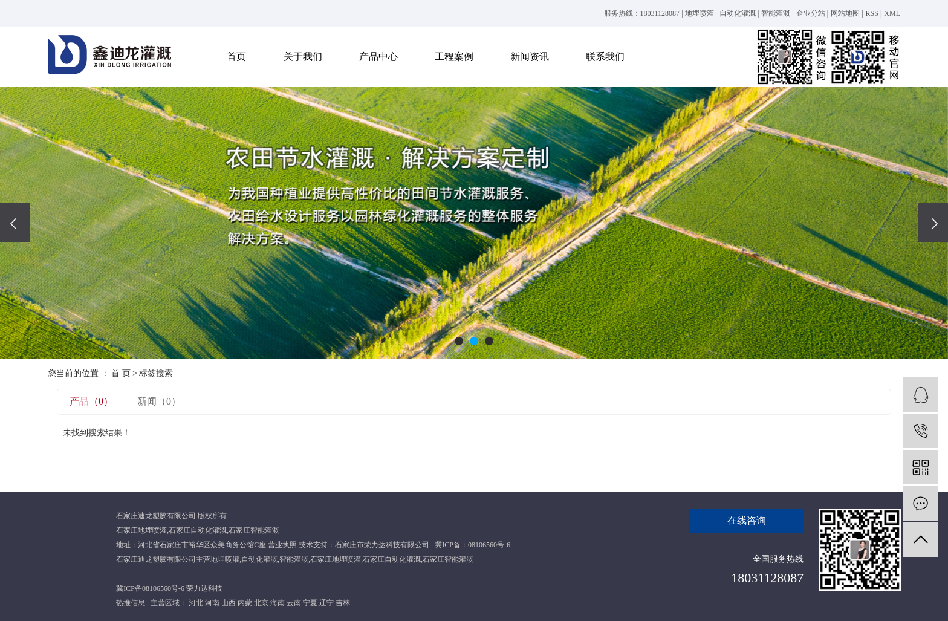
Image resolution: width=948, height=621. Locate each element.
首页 (236, 56)
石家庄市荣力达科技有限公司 (382, 545)
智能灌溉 (775, 13)
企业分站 (810, 13)
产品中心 (378, 56)
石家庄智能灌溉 (254, 530)
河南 (212, 603)
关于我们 (303, 56)
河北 (196, 603)
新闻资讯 (529, 56)
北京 (261, 603)
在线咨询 (746, 520)
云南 (294, 603)
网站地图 (845, 13)
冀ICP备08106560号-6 (150, 588)
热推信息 (130, 603)
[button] (459, 341)
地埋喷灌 (699, 13)
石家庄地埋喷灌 (141, 530)
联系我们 (605, 56)
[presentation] (15, 222)
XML (892, 13)
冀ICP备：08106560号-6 (472, 545)
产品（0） (91, 401)
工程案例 (454, 56)
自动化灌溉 (737, 13)
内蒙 (245, 603)
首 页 (121, 373)
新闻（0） (159, 401)
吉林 (343, 603)
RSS (872, 13)
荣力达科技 (204, 588)
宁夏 (310, 603)
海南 (277, 603)
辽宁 (326, 603)
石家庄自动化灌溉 (198, 530)
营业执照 (282, 545)
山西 (228, 603)
